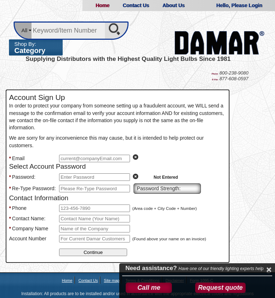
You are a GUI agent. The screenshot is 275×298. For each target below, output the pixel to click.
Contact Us (135, 5)
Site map (111, 280)
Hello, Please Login (239, 5)
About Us (173, 5)
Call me (149, 287)
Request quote (220, 287)
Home (103, 5)
